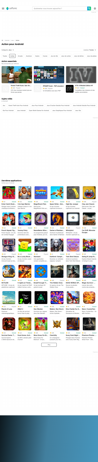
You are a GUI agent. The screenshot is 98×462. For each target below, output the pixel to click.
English (13, 458)
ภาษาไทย (28, 460)
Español (19, 458)
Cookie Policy (70, 434)
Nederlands (59, 458)
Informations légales (72, 426)
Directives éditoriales (8, 436)
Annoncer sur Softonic (41, 433)
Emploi (4, 433)
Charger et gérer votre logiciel (43, 428)
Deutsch (8, 458)
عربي (3, 458)
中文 (45, 460)
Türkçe (34, 460)
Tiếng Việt (40, 460)
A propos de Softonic (8, 423)
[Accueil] (2, 40)
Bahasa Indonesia (34, 458)
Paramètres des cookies (73, 437)
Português (9, 460)
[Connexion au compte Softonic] (95, 8)
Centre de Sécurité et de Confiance (9, 427)
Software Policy (39, 430)
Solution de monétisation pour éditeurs (43, 424)
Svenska (22, 460)
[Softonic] (11, 8)
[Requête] (59, 8)
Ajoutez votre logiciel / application (9, 439)
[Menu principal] (3, 8)
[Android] (7, 40)
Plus (49, 343)
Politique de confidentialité (74, 431)
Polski (3, 460)
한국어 (53, 458)
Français (25, 458)
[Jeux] (12, 40)
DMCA (68, 423)
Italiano (43, 458)
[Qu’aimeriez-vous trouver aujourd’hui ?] (89, 8)
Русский (16, 460)
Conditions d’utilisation (73, 429)
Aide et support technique (10, 430)
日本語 (48, 458)
